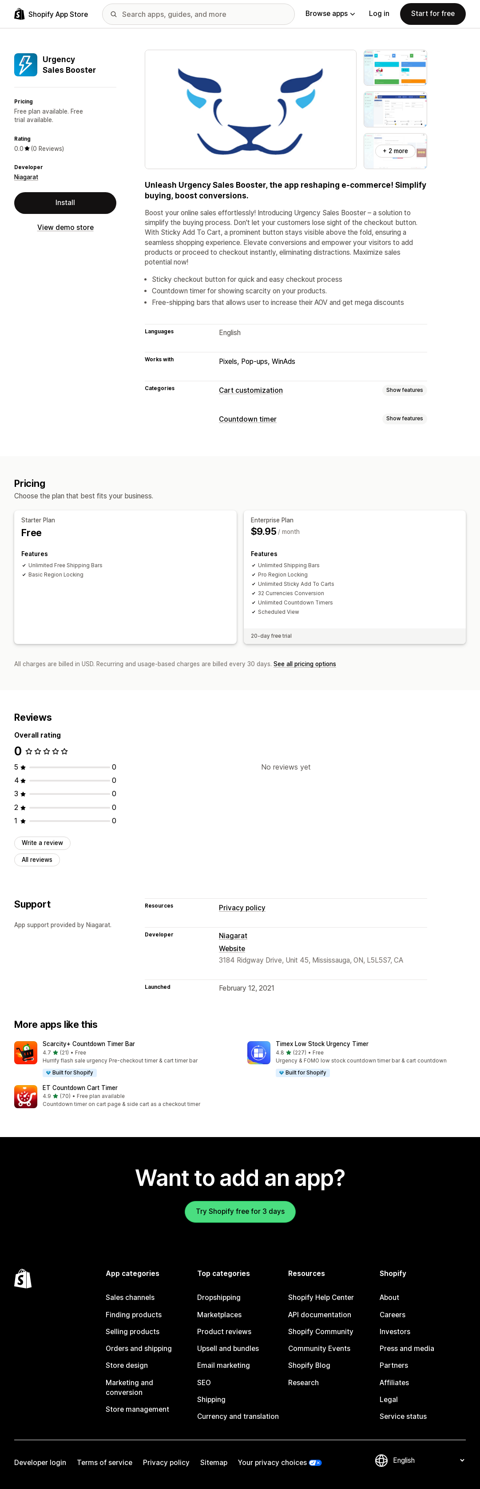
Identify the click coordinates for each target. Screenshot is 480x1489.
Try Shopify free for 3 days (240, 1211)
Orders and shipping (139, 1348)
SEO (204, 1382)
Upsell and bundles (228, 1348)
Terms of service (104, 1462)
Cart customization (251, 390)
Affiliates (394, 1382)
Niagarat (26, 177)
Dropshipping (219, 1297)
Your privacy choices (272, 1462)
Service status (403, 1416)
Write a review (42, 842)
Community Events (319, 1348)
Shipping (211, 1399)
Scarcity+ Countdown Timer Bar (89, 1043)
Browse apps (330, 13)
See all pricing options (305, 663)
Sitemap (213, 1462)
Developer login (40, 1462)
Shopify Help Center (321, 1297)
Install (65, 202)
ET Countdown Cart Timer (80, 1087)
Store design (127, 1365)
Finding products (134, 1315)
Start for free (433, 13)
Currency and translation (238, 1416)
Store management (137, 1409)
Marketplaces (219, 1315)
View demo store (65, 227)
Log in (379, 13)
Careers (392, 1315)
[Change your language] (428, 1460)
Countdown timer (248, 419)
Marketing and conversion (129, 1387)
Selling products (132, 1331)
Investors (395, 1331)
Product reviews (224, 1331)
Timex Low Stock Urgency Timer (322, 1043)
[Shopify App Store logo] (51, 14)
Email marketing (223, 1365)
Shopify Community (320, 1331)
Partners (394, 1365)
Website (232, 948)
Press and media (407, 1348)
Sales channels (130, 1297)
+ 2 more (395, 150)
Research (303, 1382)
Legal (389, 1399)
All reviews (37, 859)
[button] (123, 1059)
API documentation (319, 1315)
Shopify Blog (309, 1365)
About (389, 1297)
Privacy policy (242, 908)
